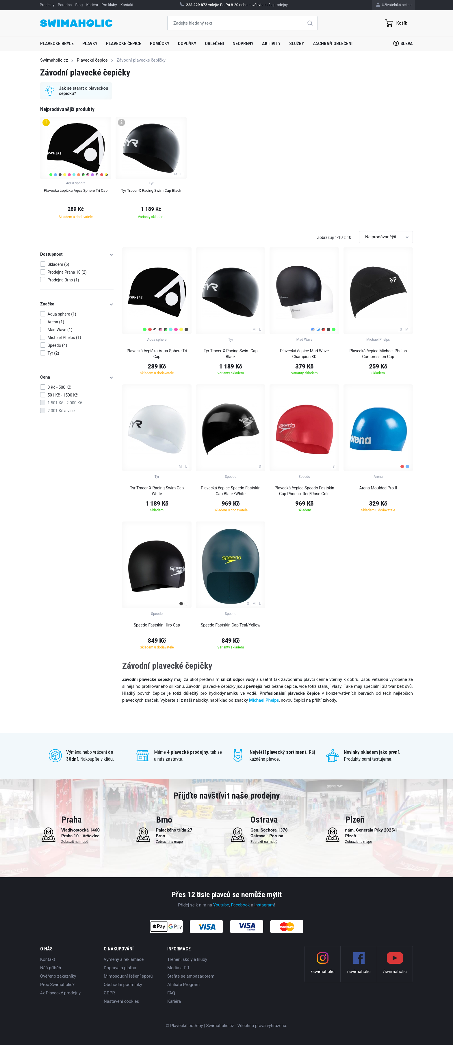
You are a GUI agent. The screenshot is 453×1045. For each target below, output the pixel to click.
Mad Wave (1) (60, 329)
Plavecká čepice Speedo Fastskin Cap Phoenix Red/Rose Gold (304, 491)
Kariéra (174, 1001)
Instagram (264, 905)
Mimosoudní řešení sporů (128, 976)
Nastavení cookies (121, 1001)
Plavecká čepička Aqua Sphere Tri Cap (157, 354)
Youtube (221, 905)
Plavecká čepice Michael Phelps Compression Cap (378, 354)
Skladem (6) (58, 264)
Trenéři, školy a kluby (187, 959)
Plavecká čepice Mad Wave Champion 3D (304, 354)
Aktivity (271, 43)
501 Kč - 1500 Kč (63, 395)
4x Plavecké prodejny (60, 993)
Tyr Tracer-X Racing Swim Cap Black (231, 354)
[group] (75, 169)
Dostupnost (77, 254)
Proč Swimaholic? (57, 984)
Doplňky (187, 43)
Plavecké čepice (123, 43)
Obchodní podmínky (123, 984)
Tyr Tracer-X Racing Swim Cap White (157, 491)
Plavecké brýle (57, 43)
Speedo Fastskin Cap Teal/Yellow (231, 625)
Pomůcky (159, 43)
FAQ (171, 993)
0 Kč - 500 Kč (59, 387)
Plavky (89, 43)
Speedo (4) (57, 345)
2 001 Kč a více (61, 410)
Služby (296, 43)
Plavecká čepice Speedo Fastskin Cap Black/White (230, 491)
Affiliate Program (183, 984)
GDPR (109, 993)
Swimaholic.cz (54, 60)
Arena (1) (56, 322)
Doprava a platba (120, 967)
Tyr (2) (53, 353)
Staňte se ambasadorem (190, 976)
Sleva (403, 43)
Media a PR (178, 967)
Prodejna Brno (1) (63, 280)
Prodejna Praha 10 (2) (67, 272)
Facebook (240, 905)
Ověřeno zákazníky (58, 976)
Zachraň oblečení (332, 43)
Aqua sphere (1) (62, 314)
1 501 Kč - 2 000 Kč (65, 403)
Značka (77, 304)
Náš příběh (50, 967)
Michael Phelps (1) (64, 337)
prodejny (280, 5)
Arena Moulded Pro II (378, 488)
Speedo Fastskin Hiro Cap (157, 625)
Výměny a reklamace (124, 959)
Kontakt (47, 959)
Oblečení (214, 43)
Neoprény (243, 43)
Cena (77, 377)
